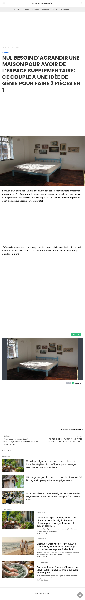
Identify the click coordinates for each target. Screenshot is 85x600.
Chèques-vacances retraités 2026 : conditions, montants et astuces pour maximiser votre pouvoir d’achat (57, 546)
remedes (25, 9)
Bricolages (36, 9)
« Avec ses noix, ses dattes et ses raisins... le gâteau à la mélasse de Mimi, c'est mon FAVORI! (20, 442)
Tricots (54, 9)
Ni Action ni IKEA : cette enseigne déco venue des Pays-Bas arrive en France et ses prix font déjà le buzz (53, 496)
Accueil (16, 9)
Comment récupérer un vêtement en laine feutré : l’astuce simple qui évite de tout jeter (57, 570)
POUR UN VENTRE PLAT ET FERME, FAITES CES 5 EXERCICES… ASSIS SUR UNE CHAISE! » (64, 442)
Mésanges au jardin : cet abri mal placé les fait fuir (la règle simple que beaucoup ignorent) (54, 479)
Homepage (5, 48)
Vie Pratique (64, 9)
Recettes (45, 9)
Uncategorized (42, 562)
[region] (42, 111)
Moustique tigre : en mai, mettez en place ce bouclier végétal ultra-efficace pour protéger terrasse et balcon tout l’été (51, 464)
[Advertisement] (42, 28)
